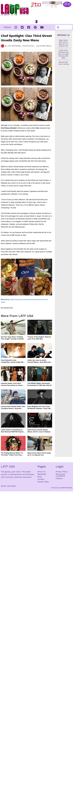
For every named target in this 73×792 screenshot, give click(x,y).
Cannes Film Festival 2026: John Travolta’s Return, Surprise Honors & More (13, 407)
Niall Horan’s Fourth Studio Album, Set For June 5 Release (38, 431)
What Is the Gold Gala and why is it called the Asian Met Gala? (63, 54)
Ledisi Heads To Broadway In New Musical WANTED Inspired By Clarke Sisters (12, 431)
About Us (41, 471)
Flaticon (59, 478)
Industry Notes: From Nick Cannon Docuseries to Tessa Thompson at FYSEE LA (11, 384)
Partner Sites (43, 482)
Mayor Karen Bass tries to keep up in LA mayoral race (39, 454)
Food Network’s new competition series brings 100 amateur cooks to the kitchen (12, 361)
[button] (36, 21)
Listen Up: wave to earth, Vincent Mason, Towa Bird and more (38, 361)
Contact (40, 479)
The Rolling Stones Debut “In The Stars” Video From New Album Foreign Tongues (12, 454)
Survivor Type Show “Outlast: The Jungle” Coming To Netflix (12, 338)
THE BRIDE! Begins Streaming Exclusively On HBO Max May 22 (39, 384)
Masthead (41, 474)
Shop (39, 477)
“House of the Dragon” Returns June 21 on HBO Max (39, 338)
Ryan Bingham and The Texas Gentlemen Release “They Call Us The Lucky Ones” (38, 407)
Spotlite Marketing (66, 487)
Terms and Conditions (60, 475)
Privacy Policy (61, 471)
